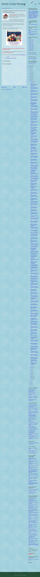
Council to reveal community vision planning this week (33, 148)
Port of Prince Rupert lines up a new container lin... (34, 230)
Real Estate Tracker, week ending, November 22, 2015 (34, 204)
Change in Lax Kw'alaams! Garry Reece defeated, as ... (34, 222)
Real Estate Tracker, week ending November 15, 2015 (34, 284)
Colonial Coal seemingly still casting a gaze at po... (33, 324)
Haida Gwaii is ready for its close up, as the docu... (34, 233)
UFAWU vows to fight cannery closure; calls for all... (34, 293)
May (31, 373)
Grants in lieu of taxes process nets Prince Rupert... (33, 136)
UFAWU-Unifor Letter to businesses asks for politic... (33, 181)
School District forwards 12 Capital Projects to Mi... (34, 246)
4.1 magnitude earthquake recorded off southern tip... (34, 213)
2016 (30, 79)
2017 (30, 77)
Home (14, 87)
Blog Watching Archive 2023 (33, 58)
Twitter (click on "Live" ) (32, 63)
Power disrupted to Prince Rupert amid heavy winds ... (34, 274)
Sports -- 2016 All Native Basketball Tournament (34, 168)
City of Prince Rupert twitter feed (33, 411)
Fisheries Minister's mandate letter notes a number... (33, 299)
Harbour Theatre (31, 493)
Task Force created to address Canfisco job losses (33, 151)
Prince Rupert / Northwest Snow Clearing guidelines (33, 34)
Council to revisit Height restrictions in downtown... (33, 187)
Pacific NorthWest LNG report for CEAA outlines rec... (34, 238)
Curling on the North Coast (32, 533)
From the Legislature (32, 451)
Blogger (24, 575)
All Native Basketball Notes (32, 530)
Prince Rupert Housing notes (33, 396)
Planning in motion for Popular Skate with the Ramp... (33, 163)
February (31, 377)
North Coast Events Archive (33, 54)
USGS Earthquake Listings (32, 427)
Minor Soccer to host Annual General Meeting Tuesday (34, 281)
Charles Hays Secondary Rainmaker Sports (32, 499)
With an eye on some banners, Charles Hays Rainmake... (34, 225)
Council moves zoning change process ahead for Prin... (34, 154)
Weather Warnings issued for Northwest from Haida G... (34, 287)
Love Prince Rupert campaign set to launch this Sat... (34, 319)
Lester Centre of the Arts (32, 490)
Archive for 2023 (31, 41)
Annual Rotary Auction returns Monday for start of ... (34, 305)
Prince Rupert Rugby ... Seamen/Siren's (32, 537)
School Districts (31, 444)
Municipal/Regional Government (33, 442)
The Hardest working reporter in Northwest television (33, 130)
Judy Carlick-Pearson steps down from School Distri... (34, 251)
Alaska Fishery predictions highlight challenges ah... (34, 358)
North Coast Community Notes (33, 473)
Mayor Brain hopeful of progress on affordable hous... (33, 330)
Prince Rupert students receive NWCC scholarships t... (33, 170)
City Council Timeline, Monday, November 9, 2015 (33, 333)
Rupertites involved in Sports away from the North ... (33, 125)
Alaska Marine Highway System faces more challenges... (33, 256)
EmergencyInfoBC (31, 421)
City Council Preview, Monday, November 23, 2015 (34, 193)
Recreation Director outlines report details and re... (34, 116)
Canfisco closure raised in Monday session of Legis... (34, 271)
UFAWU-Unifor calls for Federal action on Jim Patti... (33, 241)
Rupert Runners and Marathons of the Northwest (33, 541)
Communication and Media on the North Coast (33, 461)
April (31, 374)
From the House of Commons (33, 450)
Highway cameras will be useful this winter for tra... (34, 276)
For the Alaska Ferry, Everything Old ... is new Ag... (34, 91)
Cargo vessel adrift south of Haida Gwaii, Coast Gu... (34, 166)
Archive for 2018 (31, 47)
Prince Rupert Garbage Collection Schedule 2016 (32, 415)
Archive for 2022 (31, 42)
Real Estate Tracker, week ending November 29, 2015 (34, 94)
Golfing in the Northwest (32, 542)
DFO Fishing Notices (32, 418)
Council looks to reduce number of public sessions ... (33, 363)
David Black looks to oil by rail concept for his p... (34, 254)
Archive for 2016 (31, 50)
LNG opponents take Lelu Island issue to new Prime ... (34, 352)
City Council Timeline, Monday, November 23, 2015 (34, 160)
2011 (30, 385)
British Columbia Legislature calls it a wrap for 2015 (34, 259)
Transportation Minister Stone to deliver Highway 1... (34, 106)
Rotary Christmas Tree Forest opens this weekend (33, 133)
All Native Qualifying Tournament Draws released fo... (33, 249)
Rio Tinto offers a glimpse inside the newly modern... (34, 122)
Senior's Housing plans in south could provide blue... (34, 308)
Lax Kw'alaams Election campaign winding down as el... (34, 268)
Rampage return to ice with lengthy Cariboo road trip (34, 112)
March (31, 376)
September (32, 367)
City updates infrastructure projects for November (34, 265)
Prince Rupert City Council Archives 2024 (32, 400)
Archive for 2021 (31, 43)
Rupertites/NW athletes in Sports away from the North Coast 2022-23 (33, 545)
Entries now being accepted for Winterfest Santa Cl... (34, 178)
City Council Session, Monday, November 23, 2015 (34, 190)
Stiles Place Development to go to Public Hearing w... (34, 157)
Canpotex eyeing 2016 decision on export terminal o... (33, 184)
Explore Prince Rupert (32, 392)
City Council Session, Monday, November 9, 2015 (33, 360)
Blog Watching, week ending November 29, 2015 (33, 97)
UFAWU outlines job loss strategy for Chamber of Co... (34, 100)
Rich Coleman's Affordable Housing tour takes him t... (34, 341)
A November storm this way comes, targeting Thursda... (34, 338)
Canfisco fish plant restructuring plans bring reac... (34, 311)
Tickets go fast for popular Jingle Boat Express (34, 202)
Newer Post (4, 87)
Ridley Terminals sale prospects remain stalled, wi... (34, 196)
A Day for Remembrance (33, 335)
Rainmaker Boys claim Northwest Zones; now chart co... (33, 199)
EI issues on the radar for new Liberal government (34, 296)
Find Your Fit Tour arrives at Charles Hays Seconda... (34, 244)
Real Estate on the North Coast (33, 477)
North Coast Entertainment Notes (33, 489)
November (32, 83)
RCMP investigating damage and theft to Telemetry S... (33, 103)
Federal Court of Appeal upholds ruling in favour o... (34, 355)
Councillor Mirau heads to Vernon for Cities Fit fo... (34, 322)
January (31, 379)
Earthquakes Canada (32, 426)
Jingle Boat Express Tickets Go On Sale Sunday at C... (34, 219)
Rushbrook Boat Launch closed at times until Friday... (33, 145)
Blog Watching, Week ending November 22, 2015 (33, 210)
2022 (30, 70)
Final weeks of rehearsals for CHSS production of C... (34, 235)
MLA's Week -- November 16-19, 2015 (34, 216)
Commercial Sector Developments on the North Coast (33, 459)
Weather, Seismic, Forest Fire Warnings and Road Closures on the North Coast (33, 483)
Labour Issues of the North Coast (33, 469)
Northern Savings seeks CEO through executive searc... (34, 88)
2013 (30, 382)
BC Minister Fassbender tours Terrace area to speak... (33, 119)
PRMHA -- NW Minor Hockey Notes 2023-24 (33, 505)
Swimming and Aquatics (32, 521)
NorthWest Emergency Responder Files (32, 391)
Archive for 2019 (31, 46)
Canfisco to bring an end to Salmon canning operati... (34, 313)
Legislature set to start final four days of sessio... (34, 279)
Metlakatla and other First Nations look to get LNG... (34, 349)
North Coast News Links (32, 389)
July (31, 370)
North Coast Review (14, 3)
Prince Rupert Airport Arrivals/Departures (32, 432)
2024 (30, 67)
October (31, 366)
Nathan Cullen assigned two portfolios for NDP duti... (33, 316)
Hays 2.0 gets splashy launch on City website (33, 114)
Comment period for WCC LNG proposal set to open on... (34, 302)
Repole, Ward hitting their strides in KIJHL (34, 128)
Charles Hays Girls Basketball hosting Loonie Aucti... (34, 173)
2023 (30, 69)
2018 (30, 76)
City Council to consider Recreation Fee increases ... (34, 228)
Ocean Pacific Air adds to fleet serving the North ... (34, 176)
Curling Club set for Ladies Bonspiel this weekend (34, 346)
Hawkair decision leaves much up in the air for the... (33, 109)
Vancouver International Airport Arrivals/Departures (33, 436)
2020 (30, 73)
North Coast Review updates (33, 24)
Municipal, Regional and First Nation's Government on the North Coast (33, 471)
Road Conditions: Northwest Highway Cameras (33, 406)
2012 (30, 383)
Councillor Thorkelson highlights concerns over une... (34, 327)
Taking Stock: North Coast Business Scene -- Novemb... (34, 85)
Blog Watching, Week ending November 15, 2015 (33, 290)
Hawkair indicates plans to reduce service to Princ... (34, 139)
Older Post (24, 87)
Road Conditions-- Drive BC (33, 404)
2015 (30, 80)
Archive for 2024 (31, 39)
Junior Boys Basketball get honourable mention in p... (34, 142)
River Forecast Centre (32, 430)
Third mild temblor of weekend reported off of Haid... (34, 207)
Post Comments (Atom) (9, 89)
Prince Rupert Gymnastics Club (33, 514)
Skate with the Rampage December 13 (10, 58)
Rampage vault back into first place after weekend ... (34, 344)
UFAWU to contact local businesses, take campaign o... (33, 262)
